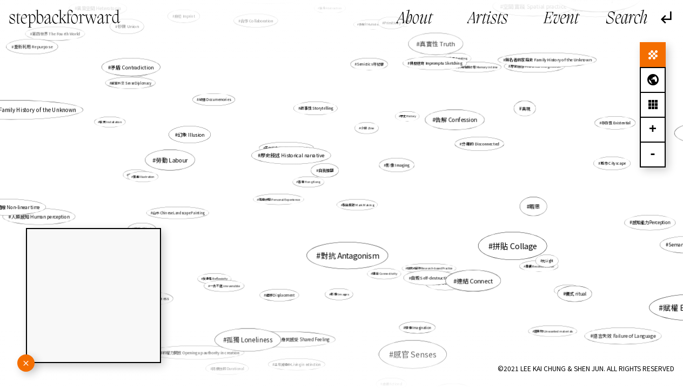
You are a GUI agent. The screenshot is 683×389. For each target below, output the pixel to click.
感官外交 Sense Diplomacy (133, 84)
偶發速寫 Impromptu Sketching (435, 64)
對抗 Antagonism (349, 255)
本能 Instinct (558, 286)
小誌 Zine (367, 128)
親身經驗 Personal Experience (279, 199)
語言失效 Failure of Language (624, 335)
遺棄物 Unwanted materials (553, 330)
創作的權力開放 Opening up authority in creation (197, 352)
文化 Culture (150, 176)
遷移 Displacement (281, 294)
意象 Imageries (393, 167)
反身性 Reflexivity (215, 279)
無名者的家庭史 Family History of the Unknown (544, 63)
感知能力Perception (636, 221)
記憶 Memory (138, 72)
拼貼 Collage (515, 246)
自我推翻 (326, 170)
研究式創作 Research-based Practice (430, 268)
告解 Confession (450, 123)
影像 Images (340, 288)
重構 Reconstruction (525, 261)
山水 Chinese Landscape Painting (184, 212)
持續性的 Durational (231, 363)
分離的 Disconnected (477, 144)
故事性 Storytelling (316, 108)
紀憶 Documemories (215, 99)
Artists (488, 19)
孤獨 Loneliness (249, 339)
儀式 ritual (576, 294)
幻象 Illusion (191, 134)
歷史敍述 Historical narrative (293, 155)
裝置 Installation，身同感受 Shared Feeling (291, 328)
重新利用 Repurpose (33, 47)
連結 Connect (474, 280)
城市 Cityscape (613, 163)
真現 (525, 108)
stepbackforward (64, 18)
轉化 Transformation (415, 343)
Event (561, 19)
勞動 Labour (172, 160)
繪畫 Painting (457, 59)
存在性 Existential (615, 123)
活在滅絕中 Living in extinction (301, 352)
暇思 (520, 205)
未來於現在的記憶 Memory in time (469, 73)
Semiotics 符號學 (370, 64)
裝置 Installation (111, 122)
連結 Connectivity (383, 271)
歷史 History (405, 119)
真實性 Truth (434, 48)
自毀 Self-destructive (429, 276)
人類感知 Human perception (42, 216)
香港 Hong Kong (311, 182)
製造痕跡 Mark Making (358, 205)
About (414, 19)
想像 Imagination (417, 326)
